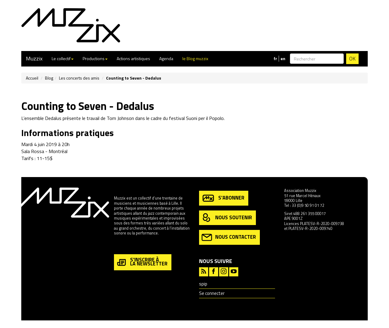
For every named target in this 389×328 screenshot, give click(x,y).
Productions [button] (95, 58)
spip (203, 283)
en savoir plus (126, 246)
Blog (49, 78)
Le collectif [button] (63, 58)
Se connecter (212, 293)
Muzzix (34, 58)
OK (352, 59)
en (283, 59)
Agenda (166, 58)
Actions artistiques (133, 58)
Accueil (32, 78)
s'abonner (222, 198)
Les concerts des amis (79, 78)
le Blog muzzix (195, 58)
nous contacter (228, 237)
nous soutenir (226, 218)
